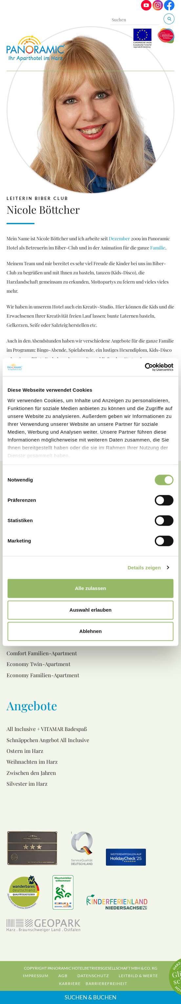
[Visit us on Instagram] (157, 9)
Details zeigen (144, 567)
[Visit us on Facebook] (169, 9)
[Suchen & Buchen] (169, 18)
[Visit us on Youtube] (146, 9)
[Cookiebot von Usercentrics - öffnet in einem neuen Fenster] (144, 367)
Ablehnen (90, 631)
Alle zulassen (90, 588)
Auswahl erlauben (90, 610)
